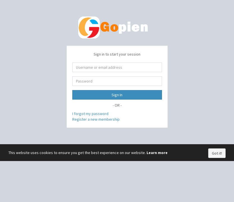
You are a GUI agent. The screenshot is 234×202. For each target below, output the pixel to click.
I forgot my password (90, 113)
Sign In (117, 94)
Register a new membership (96, 119)
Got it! (217, 153)
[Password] (117, 81)
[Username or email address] (117, 67)
